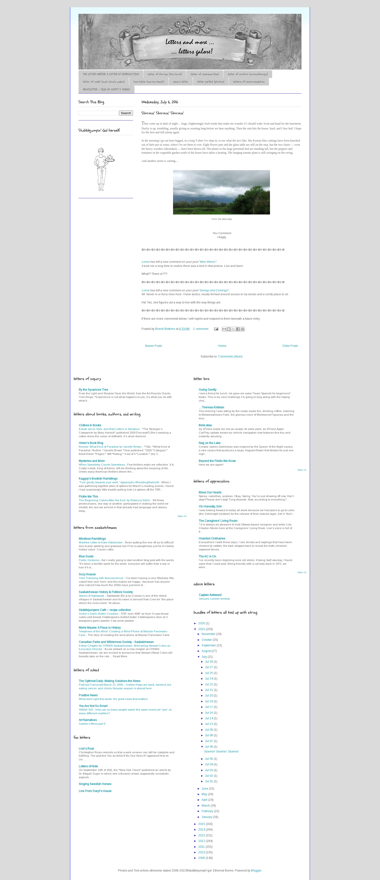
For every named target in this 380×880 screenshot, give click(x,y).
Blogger (256, 870)
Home (222, 346)
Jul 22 (209, 684)
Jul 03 (209, 770)
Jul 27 (209, 667)
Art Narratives (88, 720)
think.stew (205, 425)
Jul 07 (209, 741)
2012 (202, 841)
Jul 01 (209, 781)
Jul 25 (209, 673)
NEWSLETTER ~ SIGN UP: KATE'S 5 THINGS (106, 89)
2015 (202, 824)
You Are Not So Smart (93, 706)
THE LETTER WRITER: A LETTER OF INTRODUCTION (111, 74)
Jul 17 (209, 707)
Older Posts (290, 346)
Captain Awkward (210, 595)
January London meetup (214, 598)
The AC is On (207, 556)
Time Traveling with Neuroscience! (101, 578)
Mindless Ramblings (92, 538)
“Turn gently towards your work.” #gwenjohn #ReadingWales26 (119, 482)
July (205, 656)
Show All (181, 516)
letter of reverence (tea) (205, 74)
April (205, 799)
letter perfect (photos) (210, 82)
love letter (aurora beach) (149, 82)
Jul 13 (209, 724)
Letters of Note (88, 766)
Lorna (145, 261)
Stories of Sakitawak (92, 595)
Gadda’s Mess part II (92, 723)
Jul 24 (209, 678)
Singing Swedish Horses (95, 784)
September (209, 645)
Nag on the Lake (210, 443)
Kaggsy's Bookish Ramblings (98, 478)
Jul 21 (209, 690)
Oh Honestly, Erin (210, 506)
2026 (202, 623)
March (206, 805)
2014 (202, 829)
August (207, 651)
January (207, 817)
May (205, 794)
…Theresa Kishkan (211, 407)
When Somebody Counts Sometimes (102, 464)
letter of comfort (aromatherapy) (248, 74)
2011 (202, 846)
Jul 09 (209, 729)
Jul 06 (209, 746)
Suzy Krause (87, 574)
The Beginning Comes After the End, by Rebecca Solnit (114, 500)
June (205, 788)
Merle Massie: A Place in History (100, 627)
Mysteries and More (92, 461)
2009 (202, 858)
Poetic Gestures (89, 560)
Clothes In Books (90, 425)
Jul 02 (209, 775)
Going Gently (207, 389)
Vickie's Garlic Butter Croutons (99, 613)
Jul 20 (209, 695)
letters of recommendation (249, 82)
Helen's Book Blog (91, 443)
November (209, 634)
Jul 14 (209, 718)
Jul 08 (209, 735)
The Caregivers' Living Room (218, 521)
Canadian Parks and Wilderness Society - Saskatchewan (116, 642)
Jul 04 (209, 764)
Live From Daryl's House (95, 791)
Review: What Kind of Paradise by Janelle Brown (110, 446)
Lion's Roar (86, 748)
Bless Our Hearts (210, 492)
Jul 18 (209, 701)
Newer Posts (153, 346)
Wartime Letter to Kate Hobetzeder (101, 542)
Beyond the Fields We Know (217, 461)
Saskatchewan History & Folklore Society (106, 592)
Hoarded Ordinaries (212, 538)
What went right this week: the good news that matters (113, 699)
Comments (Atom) (230, 356)
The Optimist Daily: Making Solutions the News (109, 681)
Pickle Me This (88, 496)
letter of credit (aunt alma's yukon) (104, 82)
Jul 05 (209, 759)
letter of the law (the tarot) (165, 74)
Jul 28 (209, 661)
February (208, 811)
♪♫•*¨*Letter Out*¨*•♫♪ (151, 27)
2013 (202, 835)
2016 (202, 629)
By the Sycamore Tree (93, 389)
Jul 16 (209, 712)
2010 (202, 852)
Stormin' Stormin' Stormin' (163, 113)
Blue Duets (86, 556)
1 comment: (201, 329)
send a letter (180, 82)
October (207, 640)
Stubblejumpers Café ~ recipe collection (105, 610)
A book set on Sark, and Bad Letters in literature (109, 429)
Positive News (88, 695)
